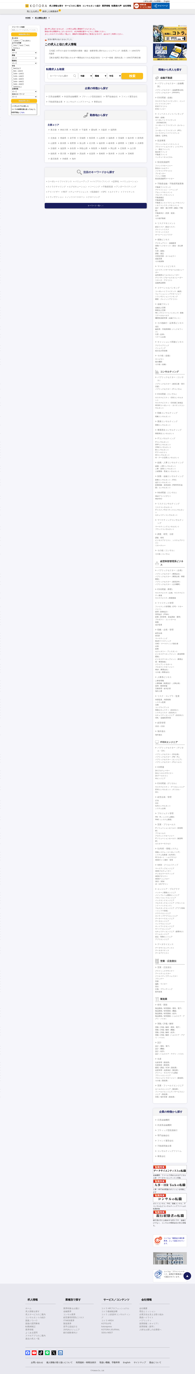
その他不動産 (160, 218)
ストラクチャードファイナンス (167, 133)
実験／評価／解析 (165, 1023)
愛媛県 (73, 153)
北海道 (53, 138)
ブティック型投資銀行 (92, 96)
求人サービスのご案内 (35, 1314)
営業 (157, 981)
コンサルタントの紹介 (35, 1317)
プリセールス (160, 833)
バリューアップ (82, 181)
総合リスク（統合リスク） (165, 227)
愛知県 (94, 130)
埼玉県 (75, 130)
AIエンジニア (160, 778)
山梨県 (53, 143)
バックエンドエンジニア (164, 900)
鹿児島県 (54, 159)
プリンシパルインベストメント (167, 144)
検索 (132, 76)
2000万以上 (16, 86)
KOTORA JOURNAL (110, 1329)
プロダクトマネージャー (164, 667)
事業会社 (98, 102)
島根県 (104, 148)
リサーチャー (160, 545)
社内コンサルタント (163, 806)
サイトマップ (140, 1362)
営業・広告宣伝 (164, 967)
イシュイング (160, 348)
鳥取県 (94, 148)
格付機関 (158, 362)
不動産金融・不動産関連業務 (170, 183)
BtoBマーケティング (163, 641)
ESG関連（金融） (165, 97)
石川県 (92, 143)
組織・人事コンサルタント (165, 466)
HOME (28, 18)
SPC (104, 192)
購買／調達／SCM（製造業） (166, 1068)
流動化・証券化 (161, 136)
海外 (74, 159)
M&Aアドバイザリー (163, 496)
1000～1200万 (17, 73)
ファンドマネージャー (163, 166)
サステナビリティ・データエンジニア (170, 787)
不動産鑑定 (159, 198)
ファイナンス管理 (165, 603)
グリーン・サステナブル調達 (166, 1073)
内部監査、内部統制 (163, 700)
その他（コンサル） (166, 550)
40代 (26, 45)
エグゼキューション (78, 186)
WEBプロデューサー (163, 871)
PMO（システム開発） (164, 820)
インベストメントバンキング (170, 114)
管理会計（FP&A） (162, 614)
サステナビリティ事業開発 (165, 598)
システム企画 (160, 808)
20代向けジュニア (71, 1329)
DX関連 (160, 767)
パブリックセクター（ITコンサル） (169, 389)
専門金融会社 (112, 96)
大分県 (121, 153)
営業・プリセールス (166, 824)
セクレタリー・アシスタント (166, 651)
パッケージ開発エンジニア (165, 893)
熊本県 (111, 153)
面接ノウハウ (31, 1320)
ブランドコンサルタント (164, 529)
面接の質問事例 (32, 1323)
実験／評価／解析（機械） (165, 1030)
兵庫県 (140, 143)
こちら (22, 112)
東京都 (53, 130)
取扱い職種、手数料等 (110, 1362)
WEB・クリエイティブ (167, 865)
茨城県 (121, 138)
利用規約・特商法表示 (86, 1362)
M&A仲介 (158, 499)
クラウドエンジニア (163, 913)
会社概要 (143, 1308)
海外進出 (161, 731)
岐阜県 (111, 143)
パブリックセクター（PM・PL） (168, 757)
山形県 (102, 138)
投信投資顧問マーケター (164, 179)
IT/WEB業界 (68, 1320)
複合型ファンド (161, 152)
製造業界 (67, 1323)
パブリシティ (145, 1320)
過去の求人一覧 (32, 1338)
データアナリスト (162, 953)
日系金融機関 (54, 96)
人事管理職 (159, 681)
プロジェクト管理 (165, 813)
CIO (156, 803)
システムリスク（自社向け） (166, 713)
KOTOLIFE (106, 1323)
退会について (155, 1362)
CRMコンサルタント (163, 447)
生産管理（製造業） (163, 1062)
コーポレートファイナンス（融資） (169, 291)
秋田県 (92, 138)
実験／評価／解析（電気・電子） (168, 1027)
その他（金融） (164, 355)
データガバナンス (162, 950)
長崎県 (102, 153)
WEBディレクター (162, 879)
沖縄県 (65, 159)
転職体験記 (30, 1326)
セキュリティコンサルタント (166, 515)
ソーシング (95, 186)
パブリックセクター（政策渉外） (168, 582)
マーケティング (161, 638)
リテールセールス (162, 315)
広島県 (123, 148)
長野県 (73, 143)
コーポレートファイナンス (60, 181)
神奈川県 (64, 130)
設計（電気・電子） (163, 1046)
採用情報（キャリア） (149, 1323)
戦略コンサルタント (163, 416)
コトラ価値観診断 (109, 1311)
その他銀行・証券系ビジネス (170, 323)
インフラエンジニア (163, 924)
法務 (157, 705)
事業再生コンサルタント (164, 434)
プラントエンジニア (163, 1075)
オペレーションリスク (163, 235)
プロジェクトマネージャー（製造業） (170, 1078)
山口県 (133, 148)
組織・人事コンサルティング (170, 462)
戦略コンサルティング (167, 413)
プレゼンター (160, 173)
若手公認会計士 (70, 1326)
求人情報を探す (41, 18)
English (167, 1)
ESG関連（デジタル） (167, 783)
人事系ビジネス (164, 677)
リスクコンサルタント (163, 507)
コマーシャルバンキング (168, 288)
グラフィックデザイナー (164, 971)
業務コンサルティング (167, 421)
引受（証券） (160, 334)
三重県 (131, 143)
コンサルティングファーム (78, 102)
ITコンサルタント (162, 442)
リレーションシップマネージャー (168, 294)
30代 (20, 45)
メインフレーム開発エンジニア (167, 895)
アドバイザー (54, 192)
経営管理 (161, 723)
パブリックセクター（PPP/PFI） (168, 93)
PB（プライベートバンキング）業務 (169, 313)
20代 (14, 45)
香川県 (63, 153)
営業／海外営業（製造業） (165, 1097)
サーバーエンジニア (163, 929)
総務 (157, 649)
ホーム (28, 1308)
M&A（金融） (160, 117)
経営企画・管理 (164, 797)
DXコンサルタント (162, 455)
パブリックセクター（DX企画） (167, 754)
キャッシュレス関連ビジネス (170, 342)
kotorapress (106, 1326)
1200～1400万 (17, 76)
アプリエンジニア (162, 939)
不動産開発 (159, 200)
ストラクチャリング (57, 186)
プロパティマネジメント (164, 195)
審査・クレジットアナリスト (166, 299)
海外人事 (158, 691)
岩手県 (73, 138)
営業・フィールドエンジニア (170, 1085)
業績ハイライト (146, 1317)
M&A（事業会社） (162, 670)
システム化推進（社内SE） (166, 855)
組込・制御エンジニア (163, 937)
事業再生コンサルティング (169, 430)
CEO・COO (160, 726)
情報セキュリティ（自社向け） (167, 710)
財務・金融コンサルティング (170, 476)
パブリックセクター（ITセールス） (169, 762)
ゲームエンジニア (162, 934)
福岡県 (113, 130)
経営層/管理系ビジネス (73, 1317)
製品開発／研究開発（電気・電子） (169, 1008)
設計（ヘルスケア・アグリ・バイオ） (170, 1054)
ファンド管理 (160, 176)
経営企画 (158, 633)
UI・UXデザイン (161, 884)
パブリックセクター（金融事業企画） (170, 90)
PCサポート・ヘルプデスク (166, 857)
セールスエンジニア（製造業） (167, 1089)
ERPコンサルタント (163, 445)
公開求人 (15, 41)
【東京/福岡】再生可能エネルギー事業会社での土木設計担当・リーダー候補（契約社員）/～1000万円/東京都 (95, 58)
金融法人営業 (160, 308)
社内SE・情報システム (167, 848)
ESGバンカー (160, 109)
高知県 (82, 153)
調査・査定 (159, 254)
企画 (157, 646)
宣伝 (157, 987)
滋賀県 (63, 148)
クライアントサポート (163, 664)
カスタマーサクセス (163, 844)
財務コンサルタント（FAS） (166, 480)
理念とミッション (147, 1311)
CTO (157, 801)
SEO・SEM (159, 881)
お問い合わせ (37, 1362)
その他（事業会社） (163, 672)
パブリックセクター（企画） (170, 570)
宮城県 (82, 138)
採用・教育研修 (161, 686)
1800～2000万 (17, 84)
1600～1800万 (17, 81)
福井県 (102, 143)
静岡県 (121, 143)
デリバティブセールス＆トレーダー (169, 278)
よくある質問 (31, 1332)
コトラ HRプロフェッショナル (115, 1308)
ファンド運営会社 (129, 96)
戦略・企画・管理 (165, 629)
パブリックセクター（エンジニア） (169, 760)
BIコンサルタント (162, 450)
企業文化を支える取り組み (151, 1314)
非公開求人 (26, 41)
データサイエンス (165, 944)
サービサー (159, 359)
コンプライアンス (162, 707)
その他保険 (159, 261)
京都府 (53, 148)
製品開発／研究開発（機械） (166, 1011)
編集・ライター (161, 984)
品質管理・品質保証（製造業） (167, 1070)
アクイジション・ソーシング (166, 190)
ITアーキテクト (161, 452)
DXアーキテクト (161, 776)
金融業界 (67, 1311)
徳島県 (53, 153)
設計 (159, 1042)
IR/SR (157, 636)
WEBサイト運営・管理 (164, 860)
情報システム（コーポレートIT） (168, 852)
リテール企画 (160, 337)
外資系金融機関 (71, 96)
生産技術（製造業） (163, 1065)
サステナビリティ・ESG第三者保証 (169, 403)
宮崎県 (131, 153)
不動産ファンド (161, 155)
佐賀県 (92, 153)
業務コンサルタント (163, 425)
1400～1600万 (17, 79)
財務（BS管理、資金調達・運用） (168, 617)
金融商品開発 (160, 283)
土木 (157, 216)
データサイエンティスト (164, 948)
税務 (157, 622)
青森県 (63, 138)
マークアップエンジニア (164, 868)
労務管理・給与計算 (163, 689)
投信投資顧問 (163, 162)
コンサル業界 (69, 1314)
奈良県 (73, 148)
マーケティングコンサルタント (167, 527)
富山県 (82, 143)
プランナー (159, 979)
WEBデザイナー (161, 876)
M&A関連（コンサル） (167, 492)
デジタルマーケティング (164, 874)
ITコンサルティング (166, 438)
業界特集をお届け (71, 1308)
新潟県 (63, 143)
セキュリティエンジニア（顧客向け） (170, 932)
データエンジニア (162, 921)
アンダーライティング (126, 186)
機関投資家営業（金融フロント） (168, 318)
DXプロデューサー (162, 771)
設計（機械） (160, 1049)
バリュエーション (130, 181)
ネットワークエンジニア (164, 926)
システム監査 (160, 702)
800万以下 (16, 68)
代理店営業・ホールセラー (165, 256)
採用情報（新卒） (147, 1326)
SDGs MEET (107, 1332)
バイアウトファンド (101, 181)
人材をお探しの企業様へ (152, 1)
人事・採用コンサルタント (165, 469)
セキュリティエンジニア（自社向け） (170, 715)
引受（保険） (160, 251)
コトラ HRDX (107, 1320)
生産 (159, 1059)
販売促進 (158, 992)
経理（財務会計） (162, 612)
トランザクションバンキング (166, 297)
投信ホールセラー (162, 168)
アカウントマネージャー (164, 836)
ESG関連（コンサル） (167, 394)
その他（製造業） (162, 1081)
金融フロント (163, 304)
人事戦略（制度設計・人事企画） (168, 683)
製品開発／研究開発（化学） (166, 1013)
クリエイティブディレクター (166, 976)
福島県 (111, 138)
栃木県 (131, 138)
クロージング (94, 197)
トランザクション (56, 197)
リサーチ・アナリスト (163, 280)
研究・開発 (162, 1005)
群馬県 (140, 138)
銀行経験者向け (70, 1332)
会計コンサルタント (163, 482)
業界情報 (29, 1329)
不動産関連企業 (55, 102)
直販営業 (158, 259)
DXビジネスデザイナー (164, 773)
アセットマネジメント (163, 192)
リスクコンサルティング (168, 503)
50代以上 (15, 48)
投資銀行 (95, 192)
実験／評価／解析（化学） (165, 1032)
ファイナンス (128, 192)
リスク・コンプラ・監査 (168, 696)
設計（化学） (160, 1051)
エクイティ (114, 192)
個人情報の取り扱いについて (59, 1362)
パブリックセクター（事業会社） (168, 574)
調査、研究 (159, 538)
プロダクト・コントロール (165, 620)
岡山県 (113, 148)
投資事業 (161, 140)
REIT (65, 192)
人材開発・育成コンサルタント (167, 471)
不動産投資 (108, 186)
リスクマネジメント (166, 223)
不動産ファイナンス (163, 187)
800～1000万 (17, 71)
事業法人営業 (160, 310)
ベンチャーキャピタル (163, 157)
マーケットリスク (162, 232)
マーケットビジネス (166, 266)
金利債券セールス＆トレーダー (167, 275)
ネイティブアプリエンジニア (166, 916)
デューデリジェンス (79, 192)
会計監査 (158, 625)
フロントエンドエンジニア (165, 898)
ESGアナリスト (161, 106)
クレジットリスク (162, 229)
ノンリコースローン (76, 197)
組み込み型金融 (161, 351)
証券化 (116, 181)
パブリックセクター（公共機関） (168, 584)
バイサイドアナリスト (163, 171)
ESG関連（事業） (165, 589)
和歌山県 (83, 148)
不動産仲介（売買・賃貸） (165, 213)
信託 (157, 327)
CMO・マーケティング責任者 (166, 644)
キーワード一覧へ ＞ (96, 206)
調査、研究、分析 (165, 534)
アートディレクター (163, 974)
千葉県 (84, 130)
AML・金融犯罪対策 (163, 718)
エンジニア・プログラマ (168, 889)
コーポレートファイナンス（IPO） (168, 130)
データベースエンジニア (164, 919)
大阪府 (104, 130)
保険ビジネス (163, 239)
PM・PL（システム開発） (165, 817)
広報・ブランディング (163, 989)
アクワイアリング (162, 345)
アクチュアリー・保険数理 (165, 243)
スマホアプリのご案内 (35, 1335)
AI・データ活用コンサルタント (167, 458)
